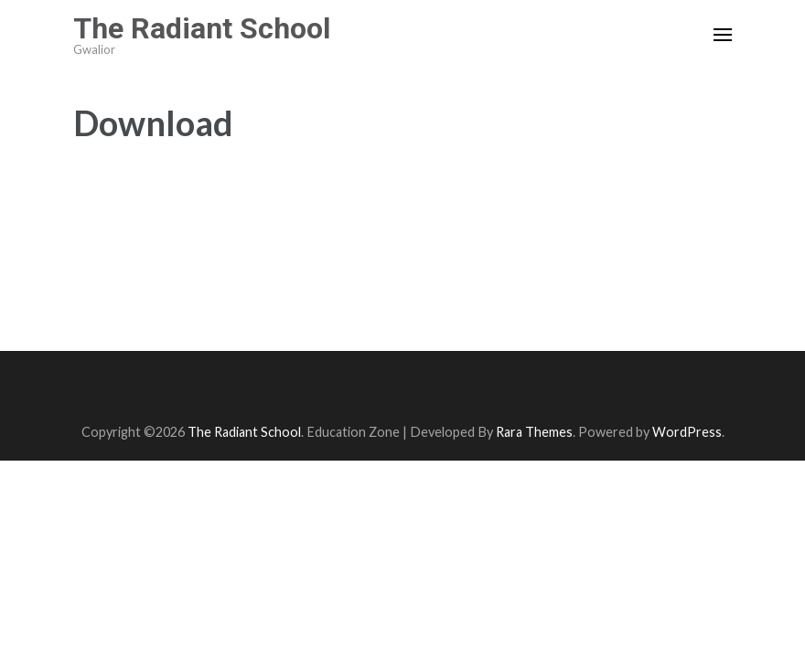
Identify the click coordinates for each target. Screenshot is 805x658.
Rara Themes (534, 432)
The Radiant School (201, 28)
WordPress (687, 432)
